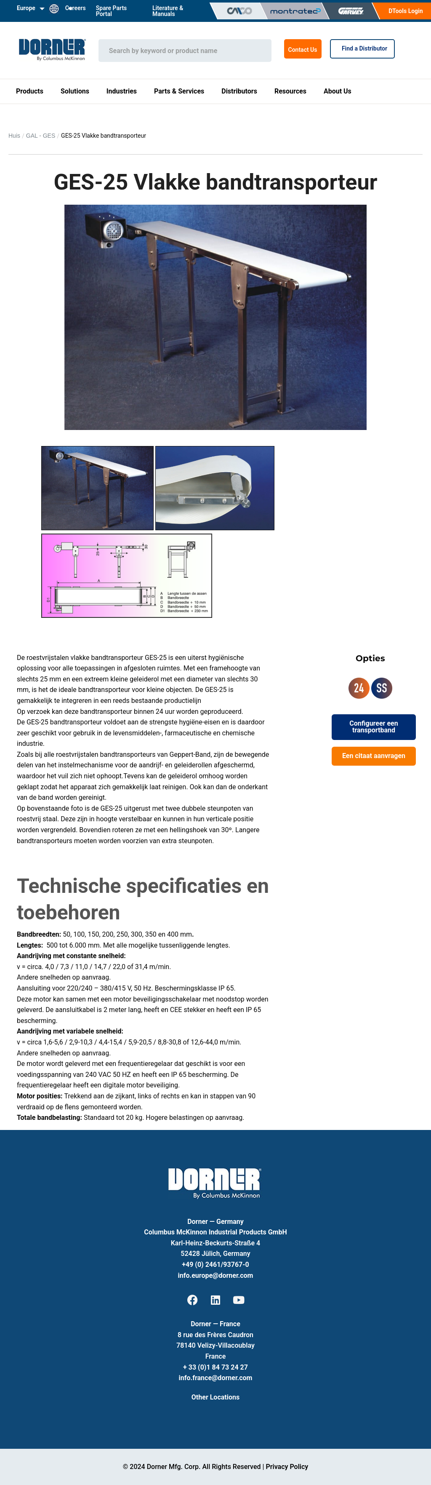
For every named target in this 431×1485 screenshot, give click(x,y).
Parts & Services (179, 91)
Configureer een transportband (373, 726)
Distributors (239, 91)
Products (29, 91)
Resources (290, 91)
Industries (121, 91)
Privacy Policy (287, 1467)
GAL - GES (41, 135)
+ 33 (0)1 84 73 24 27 (215, 1367)
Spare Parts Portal (111, 11)
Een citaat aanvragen (373, 756)
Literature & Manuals (167, 11)
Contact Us (302, 49)
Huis (14, 135)
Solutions (75, 91)
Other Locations (215, 1397)
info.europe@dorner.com (215, 1275)
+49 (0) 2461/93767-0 (215, 1265)
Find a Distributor (362, 48)
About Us (337, 91)
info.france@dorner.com (216, 1378)
